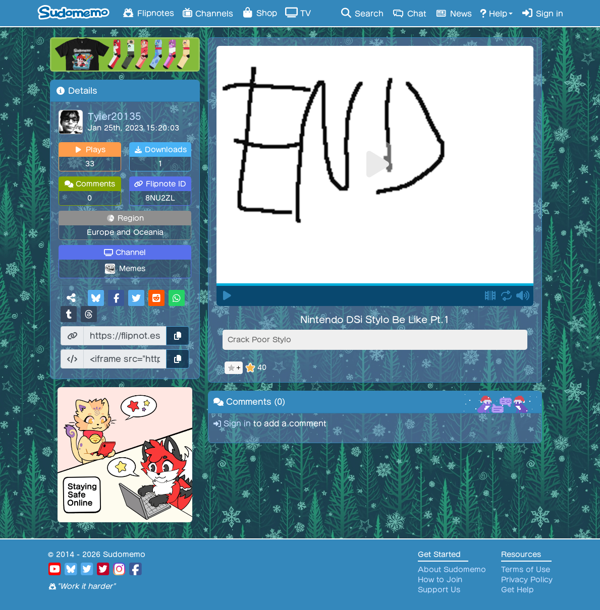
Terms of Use (525, 569)
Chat (409, 13)
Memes (132, 268)
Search (362, 13)
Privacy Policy (527, 579)
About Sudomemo (452, 569)
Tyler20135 (114, 115)
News (453, 13)
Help (493, 13)
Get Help (517, 589)
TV (298, 13)
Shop (259, 13)
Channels (207, 12)
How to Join (440, 579)
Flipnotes (148, 13)
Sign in (542, 13)
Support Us (439, 589)
